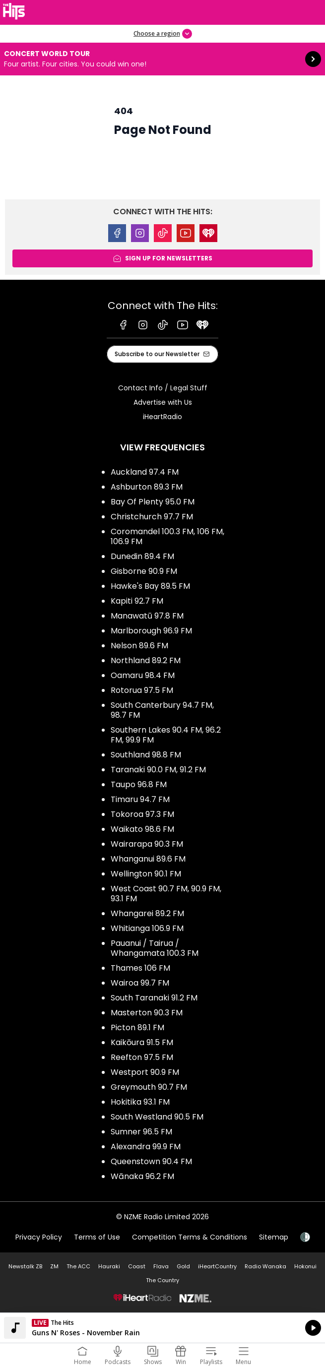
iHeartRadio (162, 417)
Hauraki (109, 1266)
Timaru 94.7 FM (140, 799)
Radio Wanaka (265, 1266)
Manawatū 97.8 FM (147, 616)
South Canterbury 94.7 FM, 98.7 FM (162, 710)
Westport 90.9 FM (145, 1072)
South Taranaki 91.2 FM (154, 997)
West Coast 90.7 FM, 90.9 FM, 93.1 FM (166, 893)
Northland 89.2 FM (146, 660)
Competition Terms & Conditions (189, 1237)
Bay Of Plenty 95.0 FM (153, 501)
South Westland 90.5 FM (157, 1116)
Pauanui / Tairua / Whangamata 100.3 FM (154, 948)
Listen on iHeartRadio (162, 1328)
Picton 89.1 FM (137, 1027)
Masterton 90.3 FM (147, 1012)
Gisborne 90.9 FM (144, 571)
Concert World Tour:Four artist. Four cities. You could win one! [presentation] (162, 59)
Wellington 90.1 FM (146, 873)
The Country (162, 1280)
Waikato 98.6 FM (142, 829)
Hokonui (305, 1266)
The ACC (78, 1266)
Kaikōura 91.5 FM (142, 1042)
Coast (136, 1266)
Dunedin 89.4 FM (142, 556)
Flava (161, 1266)
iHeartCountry (217, 1266)
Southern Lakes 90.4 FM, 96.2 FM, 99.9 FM (166, 735)
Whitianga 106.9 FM (147, 928)
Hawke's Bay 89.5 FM (150, 586)
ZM (54, 1266)
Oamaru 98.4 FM (143, 675)
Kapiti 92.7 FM (137, 601)
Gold (183, 1266)
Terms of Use (97, 1237)
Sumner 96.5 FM (141, 1131)
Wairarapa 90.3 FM (147, 844)
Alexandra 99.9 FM (146, 1146)
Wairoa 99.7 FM (140, 983)
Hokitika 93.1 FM (140, 1102)
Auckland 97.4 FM (145, 472)
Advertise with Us (162, 402)
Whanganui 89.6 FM (148, 859)
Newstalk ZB (25, 1266)
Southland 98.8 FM (146, 754)
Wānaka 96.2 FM (142, 1176)
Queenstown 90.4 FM (151, 1161)
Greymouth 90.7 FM (149, 1087)
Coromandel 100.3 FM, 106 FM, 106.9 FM (167, 536)
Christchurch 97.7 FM (152, 516)
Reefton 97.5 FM (142, 1057)
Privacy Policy (38, 1237)
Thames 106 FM (140, 968)
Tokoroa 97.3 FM (142, 814)
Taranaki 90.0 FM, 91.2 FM (158, 769)
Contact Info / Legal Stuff (162, 388)
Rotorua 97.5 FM (142, 690)
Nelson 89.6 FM (139, 645)
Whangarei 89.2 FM (147, 913)
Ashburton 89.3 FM (147, 487)
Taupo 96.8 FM (139, 784)
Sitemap (273, 1237)
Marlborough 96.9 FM (151, 630)
